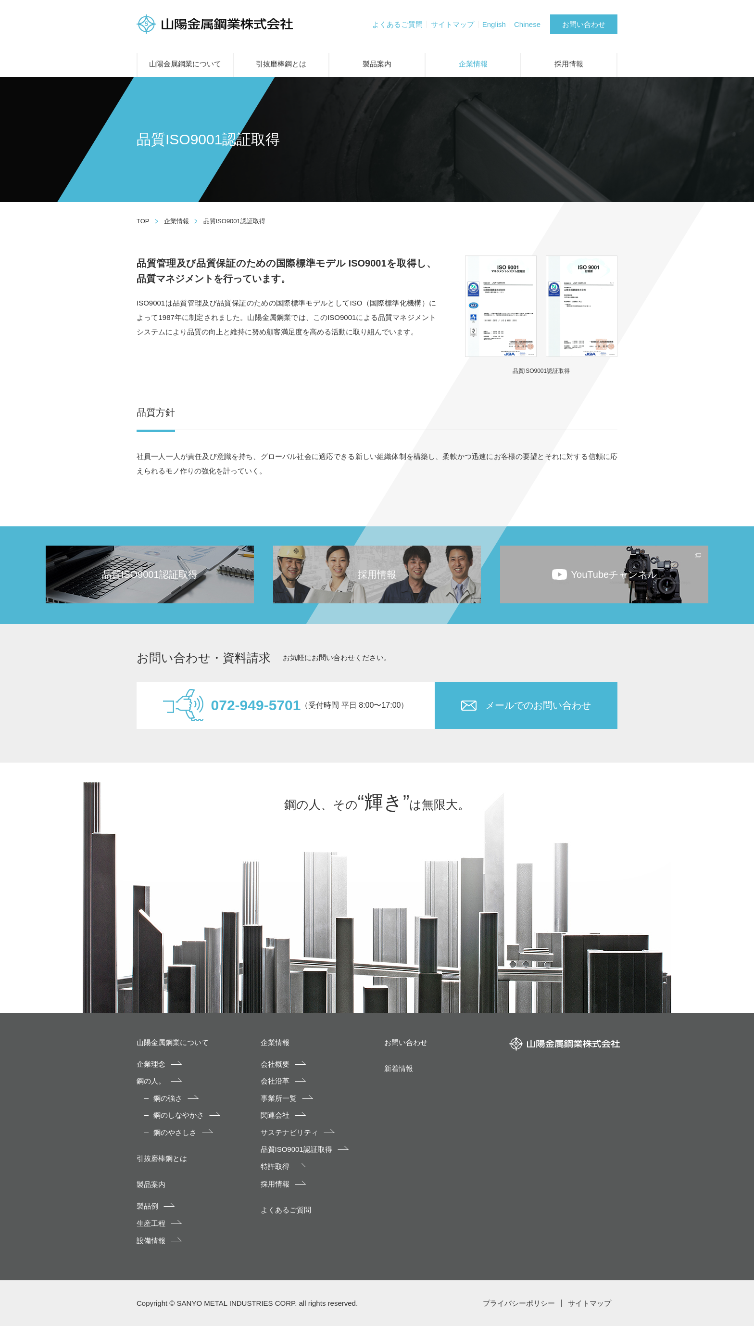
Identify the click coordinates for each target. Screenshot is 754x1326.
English (494, 24)
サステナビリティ (289, 1132)
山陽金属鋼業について (185, 64)
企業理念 (151, 1064)
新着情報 (398, 1068)
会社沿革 (275, 1081)
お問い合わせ (583, 24)
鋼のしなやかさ (178, 1115)
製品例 (147, 1206)
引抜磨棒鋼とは (281, 64)
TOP (143, 221)
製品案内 (377, 64)
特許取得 (275, 1166)
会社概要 (275, 1064)
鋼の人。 (151, 1081)
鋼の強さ (167, 1098)
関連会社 (275, 1115)
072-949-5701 (256, 705)
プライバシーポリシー (519, 1303)
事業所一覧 (279, 1098)
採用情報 (568, 64)
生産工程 (151, 1223)
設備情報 (151, 1241)
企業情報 (473, 64)
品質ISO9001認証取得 (296, 1149)
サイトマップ (452, 24)
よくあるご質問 (397, 24)
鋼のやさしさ (175, 1132)
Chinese (527, 24)
